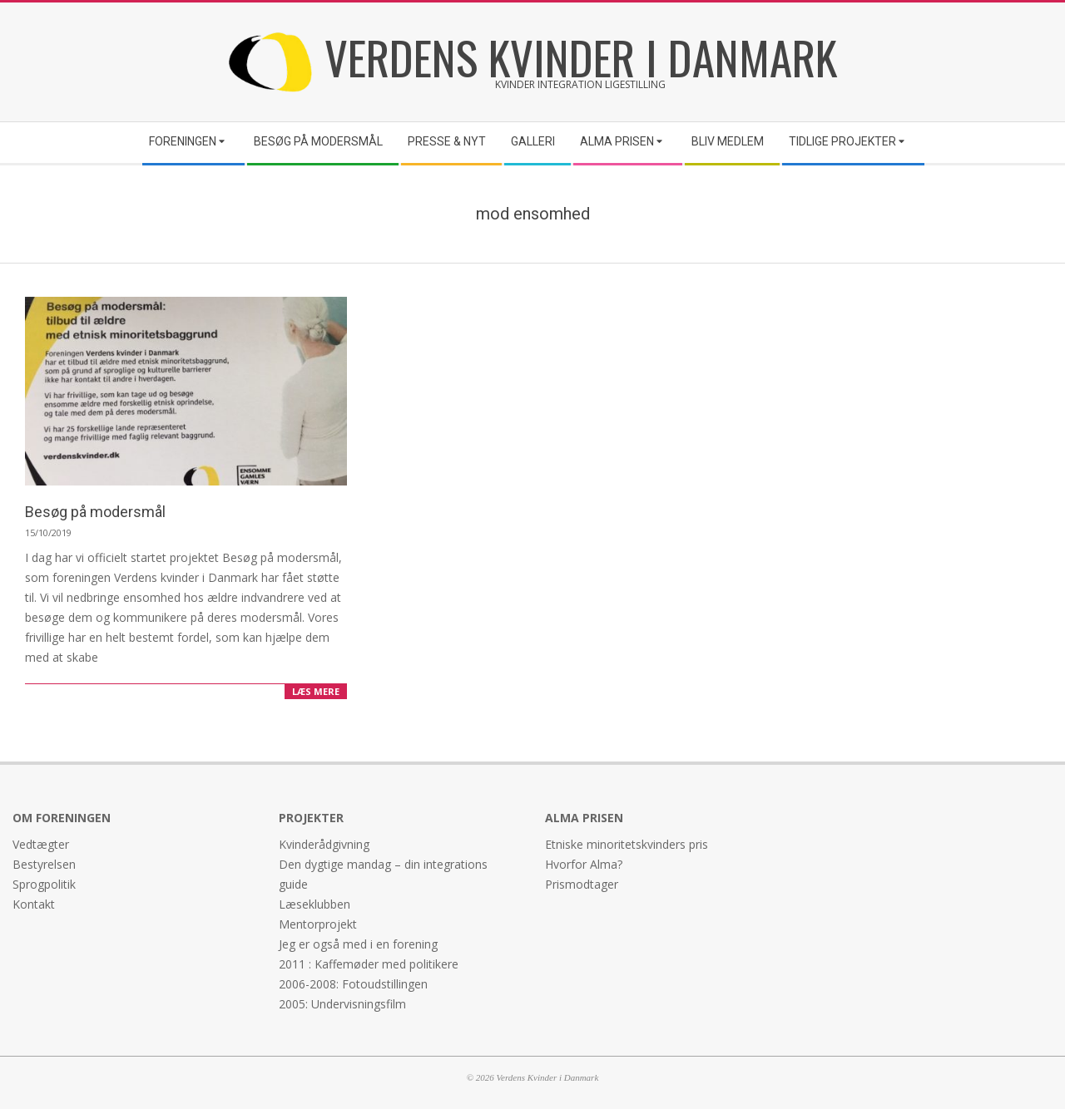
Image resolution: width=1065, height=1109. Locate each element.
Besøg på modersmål (95, 511)
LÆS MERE (315, 691)
